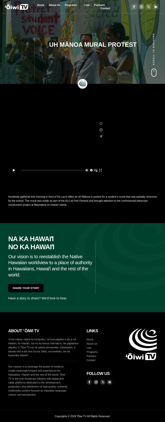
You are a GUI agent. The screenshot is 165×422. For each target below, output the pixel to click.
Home (40, 5)
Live (87, 5)
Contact (105, 8)
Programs (71, 5)
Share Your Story (26, 288)
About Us (54, 5)
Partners (99, 5)
